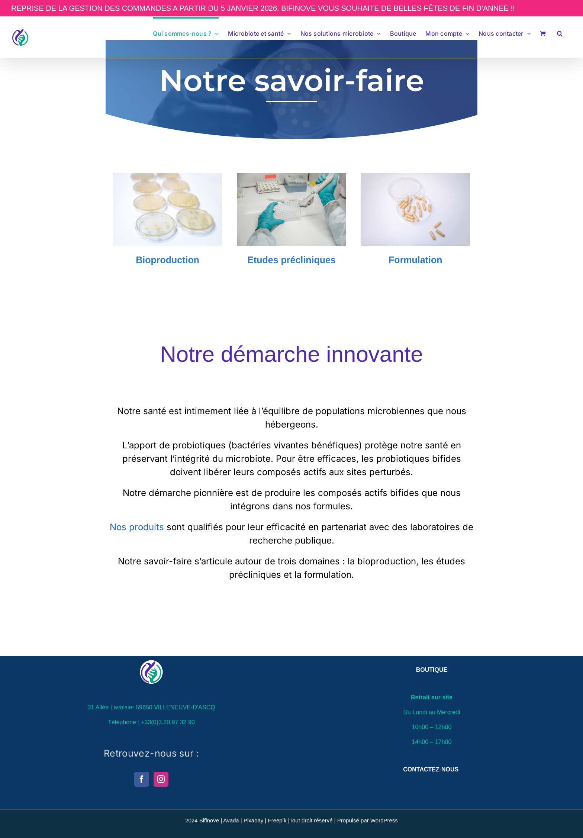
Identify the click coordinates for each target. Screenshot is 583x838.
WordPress (384, 820)
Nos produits (138, 527)
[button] (560, 32)
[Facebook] (141, 779)
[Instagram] (161, 779)
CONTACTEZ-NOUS (430, 769)
